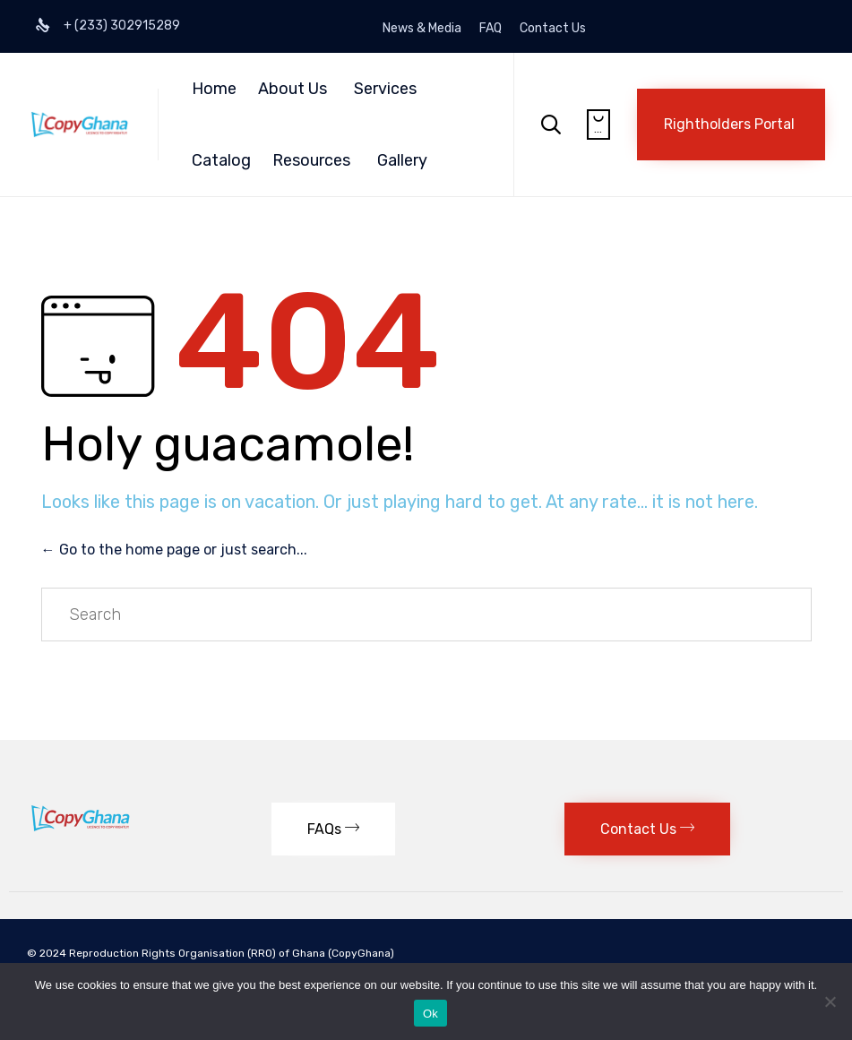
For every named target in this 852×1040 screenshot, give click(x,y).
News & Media (422, 28)
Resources (311, 160)
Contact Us (553, 28)
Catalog (221, 160)
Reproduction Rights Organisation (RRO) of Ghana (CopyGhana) (233, 953)
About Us (292, 89)
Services (385, 89)
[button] (731, 124)
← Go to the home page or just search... (174, 549)
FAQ (490, 28)
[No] (830, 1001)
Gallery (402, 160)
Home (214, 89)
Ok (430, 1013)
